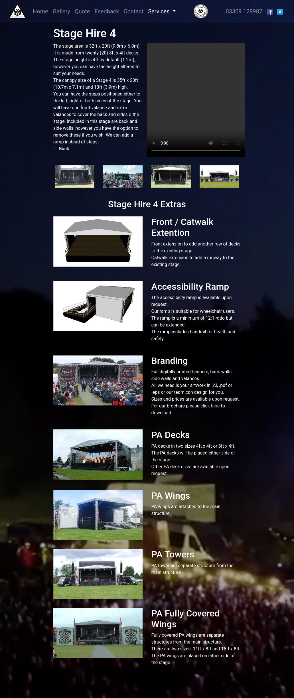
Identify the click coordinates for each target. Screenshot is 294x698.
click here (210, 406)
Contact (133, 11)
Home (41, 11)
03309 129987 (244, 11)
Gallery (61, 11)
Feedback (106, 11)
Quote (82, 11)
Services (159, 11)
